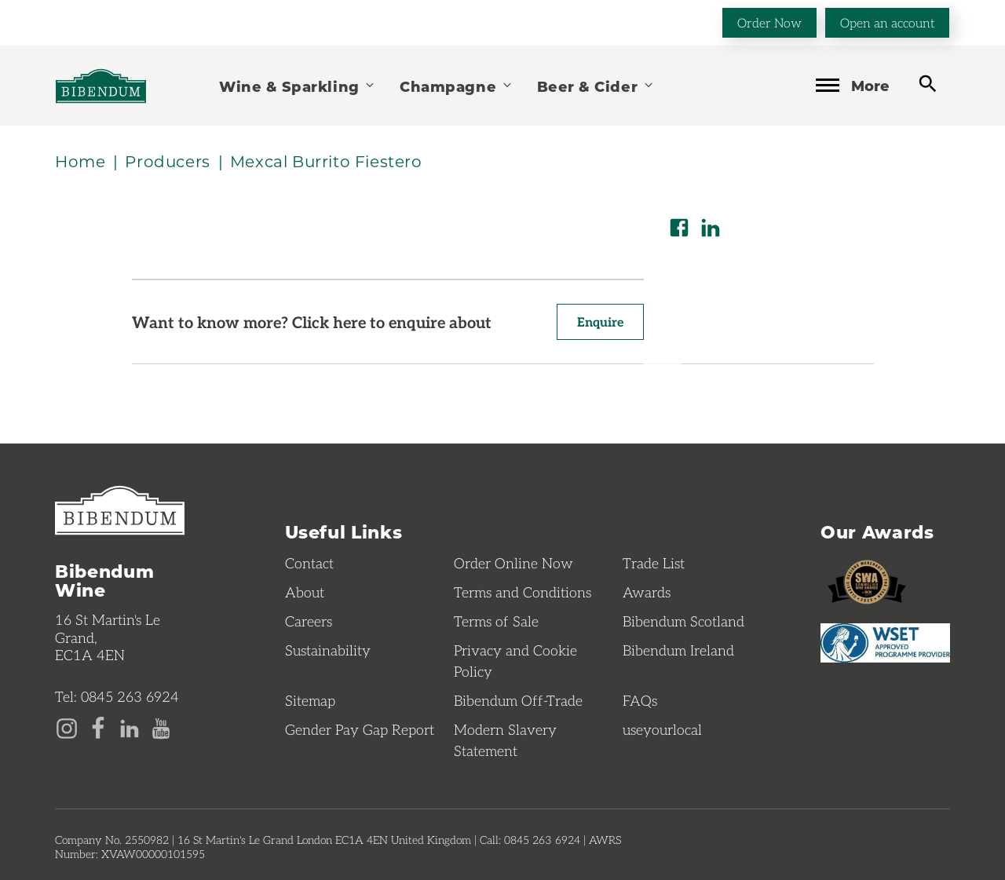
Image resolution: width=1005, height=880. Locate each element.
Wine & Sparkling (297, 86)
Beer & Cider (596, 86)
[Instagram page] (67, 727)
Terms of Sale (496, 621)
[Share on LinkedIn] (710, 227)
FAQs (640, 700)
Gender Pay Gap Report (359, 729)
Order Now (769, 22)
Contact (309, 563)
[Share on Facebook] (679, 227)
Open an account (887, 22)
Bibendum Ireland (678, 650)
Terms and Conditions (522, 592)
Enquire (600, 321)
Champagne (456, 86)
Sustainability (328, 650)
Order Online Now (513, 563)
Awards (647, 592)
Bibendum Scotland (683, 621)
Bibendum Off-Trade (518, 700)
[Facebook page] (98, 727)
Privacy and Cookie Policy (515, 660)
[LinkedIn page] (129, 727)
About (304, 592)
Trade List (654, 563)
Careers (308, 621)
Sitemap (310, 700)
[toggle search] (927, 84)
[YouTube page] (161, 727)
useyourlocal (662, 729)
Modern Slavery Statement (505, 740)
